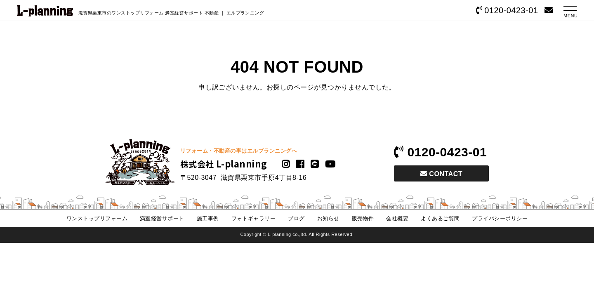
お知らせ (328, 218)
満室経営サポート (162, 218)
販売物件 (363, 218)
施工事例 (207, 218)
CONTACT (441, 174)
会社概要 (398, 218)
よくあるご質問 (440, 218)
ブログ (296, 218)
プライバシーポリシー (500, 218)
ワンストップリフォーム (96, 218)
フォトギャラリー (253, 218)
